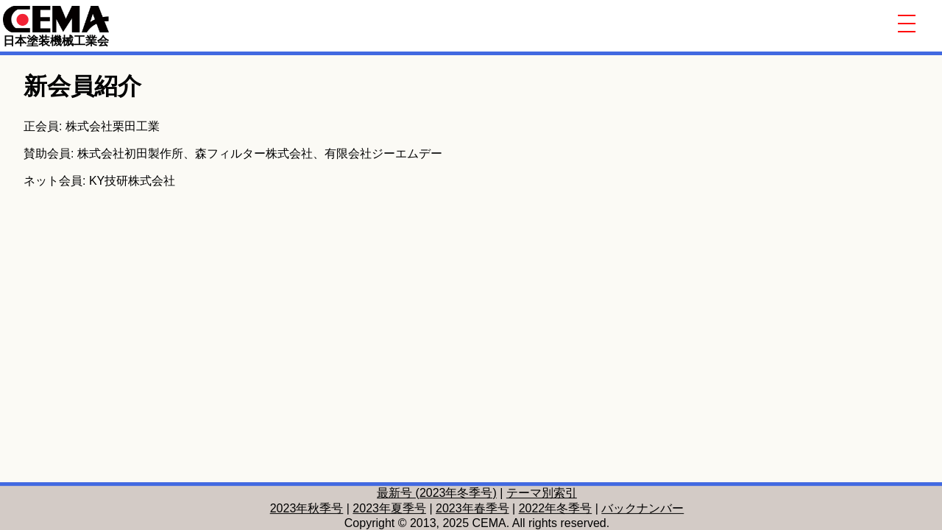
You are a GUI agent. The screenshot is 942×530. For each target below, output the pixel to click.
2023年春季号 (472, 508)
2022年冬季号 (555, 508)
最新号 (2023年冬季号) (437, 493)
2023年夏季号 (389, 508)
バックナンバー (642, 508)
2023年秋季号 (307, 508)
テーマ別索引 (541, 493)
